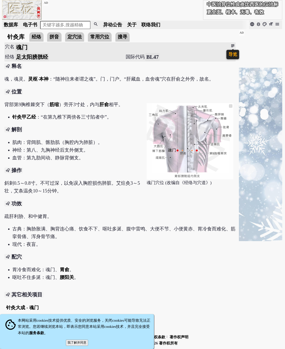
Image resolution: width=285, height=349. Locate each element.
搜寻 (122, 36)
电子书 (30, 24)
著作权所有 (168, 343)
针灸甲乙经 (24, 117)
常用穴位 (99, 36)
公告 (112, 24)
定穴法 (74, 36)
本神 (43, 79)
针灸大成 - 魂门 (22, 307)
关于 (132, 24)
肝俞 (104, 104)
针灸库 (16, 37)
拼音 (54, 36)
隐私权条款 (155, 337)
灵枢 (33, 79)
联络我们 (150, 24)
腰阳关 (67, 277)
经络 (36, 36)
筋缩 (54, 104)
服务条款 (36, 333)
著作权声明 (179, 337)
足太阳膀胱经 (32, 57)
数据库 (11, 24)
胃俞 (64, 269)
